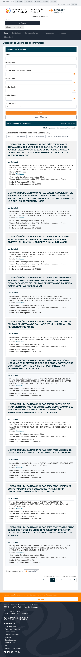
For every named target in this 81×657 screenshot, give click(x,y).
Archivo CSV (31, 571)
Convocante (10, 79)
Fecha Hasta (10, 95)
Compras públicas (32, 33)
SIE (6, 645)
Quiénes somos (10, 626)
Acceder (74, 4)
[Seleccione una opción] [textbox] (14, 107)
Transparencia (10, 632)
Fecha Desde (11, 87)
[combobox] (39, 74)
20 (61, 580)
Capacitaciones (10, 640)
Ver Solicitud (13, 162)
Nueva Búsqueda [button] (41, 117)
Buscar (22, 23)
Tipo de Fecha (11, 103)
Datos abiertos (10, 643)
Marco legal (8, 37)
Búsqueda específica (14, 27)
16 (44, 580)
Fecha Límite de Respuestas (58, 136)
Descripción (10, 62)
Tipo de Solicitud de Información (18, 70)
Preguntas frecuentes (12, 629)
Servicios (63, 33)
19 (57, 580)
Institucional (16, 33)
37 (70, 580)
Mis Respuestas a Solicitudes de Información (59, 128)
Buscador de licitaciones (13, 648)
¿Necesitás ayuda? (64, 4)
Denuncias (8, 637)
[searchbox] (16, 74)
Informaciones (49, 33)
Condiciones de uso (12, 635)
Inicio (6, 33)
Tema (8, 55)
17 (48, 580)
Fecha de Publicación (36, 136)
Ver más (41, 599)
